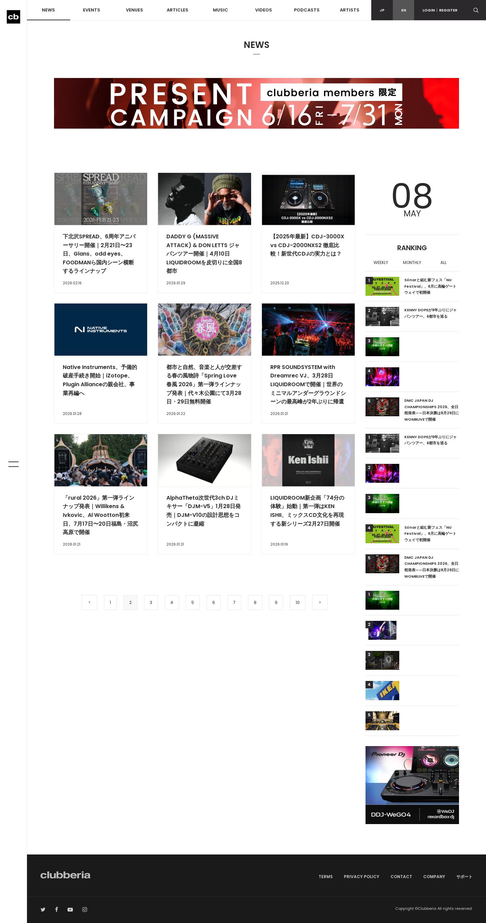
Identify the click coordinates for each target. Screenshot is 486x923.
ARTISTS (349, 10)
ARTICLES (177, 10)
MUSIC (220, 10)
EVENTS (91, 10)
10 (298, 602)
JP (382, 10)
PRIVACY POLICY (361, 876)
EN (403, 10)
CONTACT (401, 876)
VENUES (134, 10)
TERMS (326, 876)
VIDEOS (263, 10)
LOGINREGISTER (440, 10)
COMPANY (434, 876)
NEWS (48, 10)
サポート (464, 876)
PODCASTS (307, 10)
